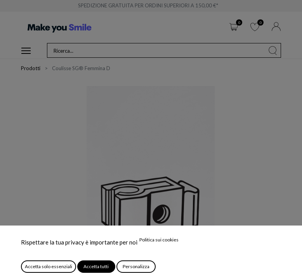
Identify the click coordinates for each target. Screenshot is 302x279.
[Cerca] (273, 50)
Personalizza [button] (136, 266)
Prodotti (30, 68)
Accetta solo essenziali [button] (48, 266)
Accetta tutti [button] (96, 266)
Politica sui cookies (159, 240)
